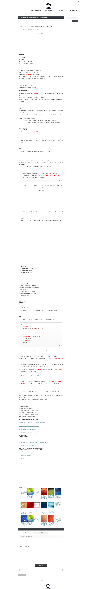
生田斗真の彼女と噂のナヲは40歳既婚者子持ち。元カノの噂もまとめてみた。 (37, 518)
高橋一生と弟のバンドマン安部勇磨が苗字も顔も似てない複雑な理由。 (37, 491)
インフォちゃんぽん (47, 580)
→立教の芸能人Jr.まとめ (23, 451)
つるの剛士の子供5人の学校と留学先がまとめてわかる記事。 (44, 524)
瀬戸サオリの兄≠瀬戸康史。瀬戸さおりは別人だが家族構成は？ (24, 524)
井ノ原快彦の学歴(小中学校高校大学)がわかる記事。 (29, 426)
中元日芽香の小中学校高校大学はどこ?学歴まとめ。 (37, 510)
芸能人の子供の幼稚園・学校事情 (45, 19)
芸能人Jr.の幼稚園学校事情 (36, 10)
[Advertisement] (41, 43)
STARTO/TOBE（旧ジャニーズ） (30, 19)
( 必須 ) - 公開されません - (25, 546)
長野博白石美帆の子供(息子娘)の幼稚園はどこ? (28, 445)
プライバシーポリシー (73, 10)
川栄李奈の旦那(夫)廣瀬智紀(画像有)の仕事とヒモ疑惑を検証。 (30, 510)
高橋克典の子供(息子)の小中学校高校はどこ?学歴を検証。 (30, 497)
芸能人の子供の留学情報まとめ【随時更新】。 (30, 523)
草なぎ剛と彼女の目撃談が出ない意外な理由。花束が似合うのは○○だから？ (58, 504)
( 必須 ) (22, 542)
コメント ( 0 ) (25, 532)
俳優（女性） (37, 19)
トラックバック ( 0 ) (40, 532)
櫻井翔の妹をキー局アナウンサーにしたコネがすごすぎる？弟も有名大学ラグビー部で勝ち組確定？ (58, 519)
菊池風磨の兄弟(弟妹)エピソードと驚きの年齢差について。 (51, 524)
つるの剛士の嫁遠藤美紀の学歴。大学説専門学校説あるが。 (51, 497)
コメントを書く (55, 19)
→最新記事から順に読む (23, 461)
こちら (37, 439)
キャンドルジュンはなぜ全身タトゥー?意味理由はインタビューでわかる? (51, 511)
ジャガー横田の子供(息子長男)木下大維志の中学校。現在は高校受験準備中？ (44, 511)
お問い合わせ (60, 10)
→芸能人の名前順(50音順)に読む (25, 455)
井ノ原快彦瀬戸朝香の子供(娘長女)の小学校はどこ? (29, 432)
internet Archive (26, 289)
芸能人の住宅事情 (48, 10)
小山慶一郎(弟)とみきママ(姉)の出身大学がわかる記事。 (58, 497)
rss (78, 1)
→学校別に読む (22, 458)
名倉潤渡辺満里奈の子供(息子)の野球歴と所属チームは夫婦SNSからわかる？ (34, 442)
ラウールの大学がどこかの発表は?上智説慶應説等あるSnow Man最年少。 (44, 497)
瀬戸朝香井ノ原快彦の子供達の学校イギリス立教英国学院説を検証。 (32, 422)
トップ (24, 10)
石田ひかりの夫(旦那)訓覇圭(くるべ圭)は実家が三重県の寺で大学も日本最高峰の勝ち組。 (24, 511)
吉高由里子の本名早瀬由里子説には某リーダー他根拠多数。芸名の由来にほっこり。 (24, 491)
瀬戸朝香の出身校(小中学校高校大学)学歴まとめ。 (28, 429)
